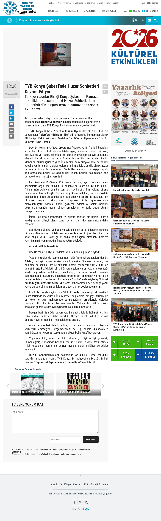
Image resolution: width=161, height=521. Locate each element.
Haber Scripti (77, 509)
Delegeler (79, 3)
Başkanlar (91, 3)
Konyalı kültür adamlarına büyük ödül (39, 20)
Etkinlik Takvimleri (100, 484)
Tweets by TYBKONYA (135, 150)
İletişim (77, 484)
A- (105, 91)
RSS (86, 484)
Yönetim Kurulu (64, 3)
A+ (105, 86)
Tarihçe (51, 3)
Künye (67, 484)
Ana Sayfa (56, 484)
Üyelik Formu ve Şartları (109, 3)
